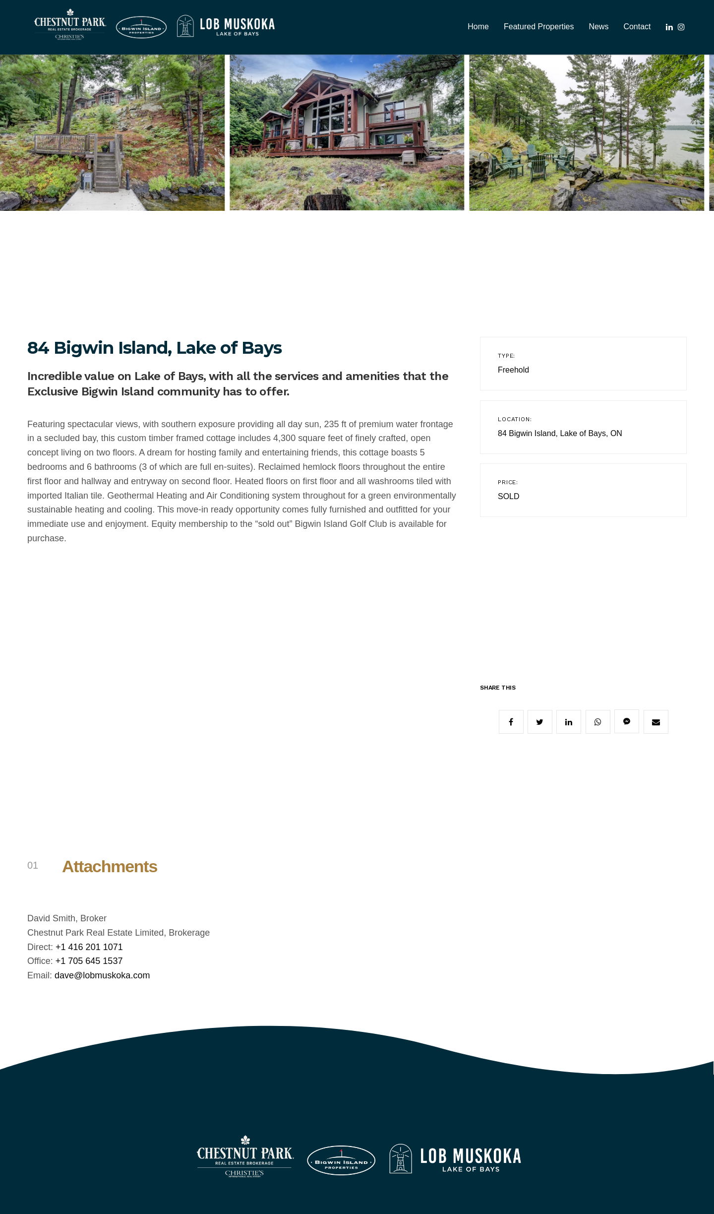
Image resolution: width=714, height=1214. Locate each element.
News (598, 26)
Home (478, 26)
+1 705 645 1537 (89, 961)
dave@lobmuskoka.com (102, 975)
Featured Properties (539, 26)
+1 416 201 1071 (89, 947)
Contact (637, 26)
